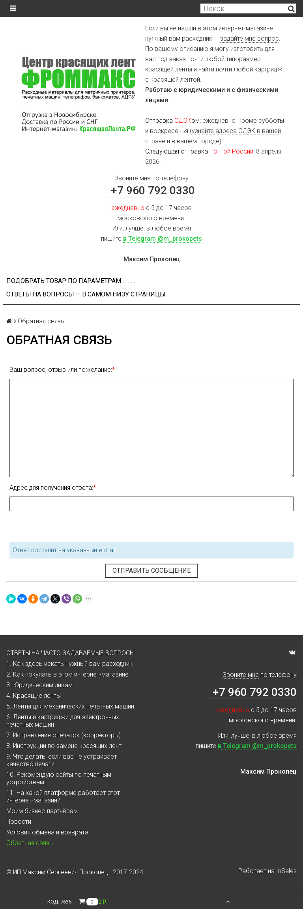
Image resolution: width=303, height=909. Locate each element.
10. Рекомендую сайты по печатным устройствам (58, 778)
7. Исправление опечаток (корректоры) (63, 735)
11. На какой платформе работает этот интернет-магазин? (63, 796)
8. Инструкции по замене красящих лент (64, 746)
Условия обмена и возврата (47, 832)
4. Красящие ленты (33, 695)
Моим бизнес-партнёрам (42, 811)
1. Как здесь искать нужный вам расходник (69, 663)
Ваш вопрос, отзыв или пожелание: (60, 369)
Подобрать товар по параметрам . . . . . (70, 281)
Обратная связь (29, 843)
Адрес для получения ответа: (51, 487)
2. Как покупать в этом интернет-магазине (67, 674)
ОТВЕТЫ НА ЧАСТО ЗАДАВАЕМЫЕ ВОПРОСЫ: (71, 653)
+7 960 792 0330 (151, 190)
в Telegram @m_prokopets (162, 238)
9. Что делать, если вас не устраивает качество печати (61, 760)
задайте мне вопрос (249, 38)
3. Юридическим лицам (39, 685)
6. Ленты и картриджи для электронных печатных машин (62, 720)
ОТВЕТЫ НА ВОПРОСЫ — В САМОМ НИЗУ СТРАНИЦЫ (86, 294)
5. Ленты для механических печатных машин (70, 706)
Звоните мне (132, 178)
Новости (18, 821)
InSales (286, 871)
